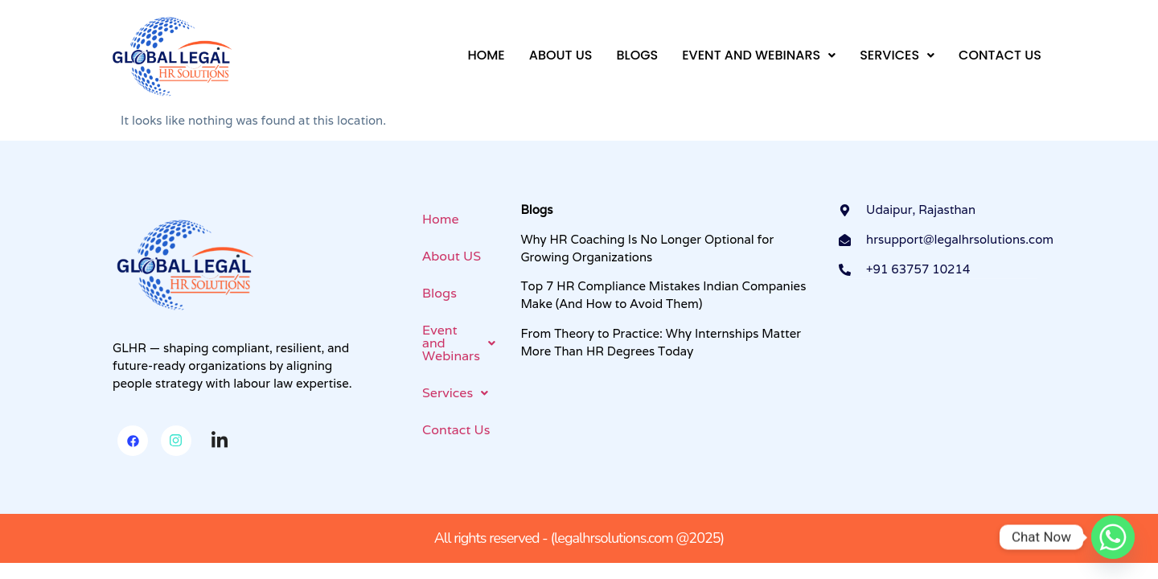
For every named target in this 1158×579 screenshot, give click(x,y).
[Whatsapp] (1113, 537)
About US (561, 55)
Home (485, 55)
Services (897, 55)
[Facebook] (133, 441)
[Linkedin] (219, 441)
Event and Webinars (759, 55)
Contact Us (1000, 55)
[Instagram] (176, 441)
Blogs (637, 55)
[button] (759, 55)
